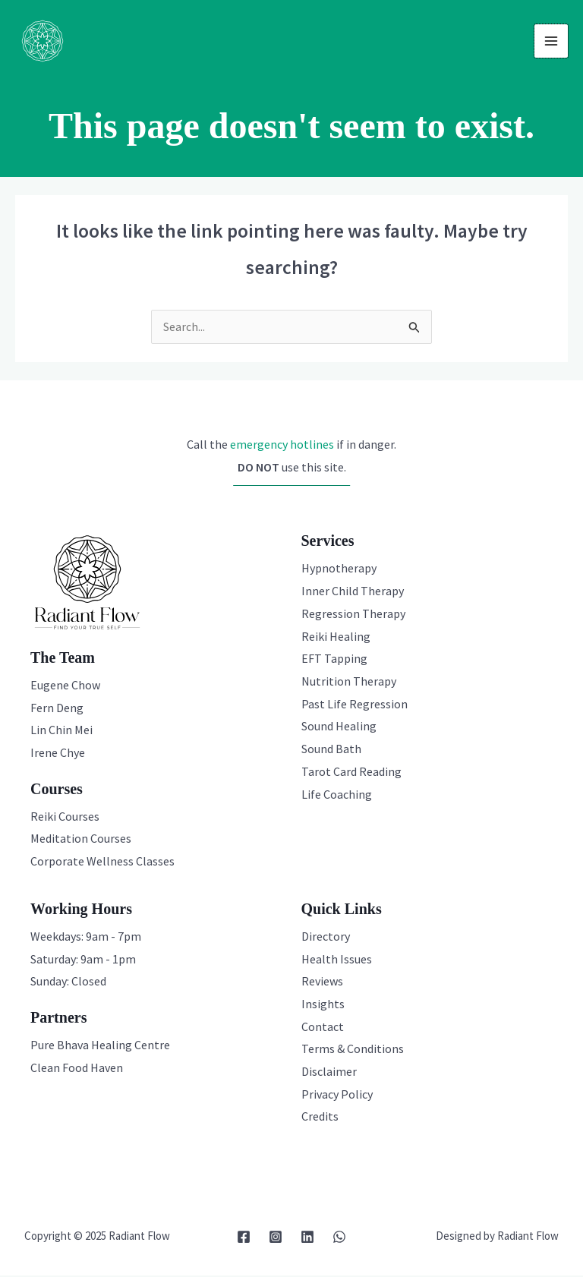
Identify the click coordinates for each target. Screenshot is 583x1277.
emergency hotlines (282, 445)
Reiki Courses (64, 817)
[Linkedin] (307, 1238)
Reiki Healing (335, 637)
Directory (325, 937)
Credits (320, 1117)
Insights (323, 1005)
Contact (322, 1028)
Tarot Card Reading (351, 772)
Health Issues (336, 960)
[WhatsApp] (339, 1238)
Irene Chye (57, 753)
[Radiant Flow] (44, 41)
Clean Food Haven (76, 1069)
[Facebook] (244, 1238)
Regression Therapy (353, 615)
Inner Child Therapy (352, 592)
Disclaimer (329, 1072)
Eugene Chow (65, 686)
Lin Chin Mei (61, 731)
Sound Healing (339, 727)
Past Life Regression (354, 705)
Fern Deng (57, 709)
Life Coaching (336, 795)
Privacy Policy (337, 1095)
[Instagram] (275, 1238)
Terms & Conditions (352, 1050)
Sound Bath (331, 750)
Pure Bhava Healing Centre (100, 1046)
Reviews (322, 982)
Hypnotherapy (339, 569)
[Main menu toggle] (551, 41)
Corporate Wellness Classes (102, 862)
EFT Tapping (334, 659)
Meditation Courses (80, 839)
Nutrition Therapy (348, 682)
